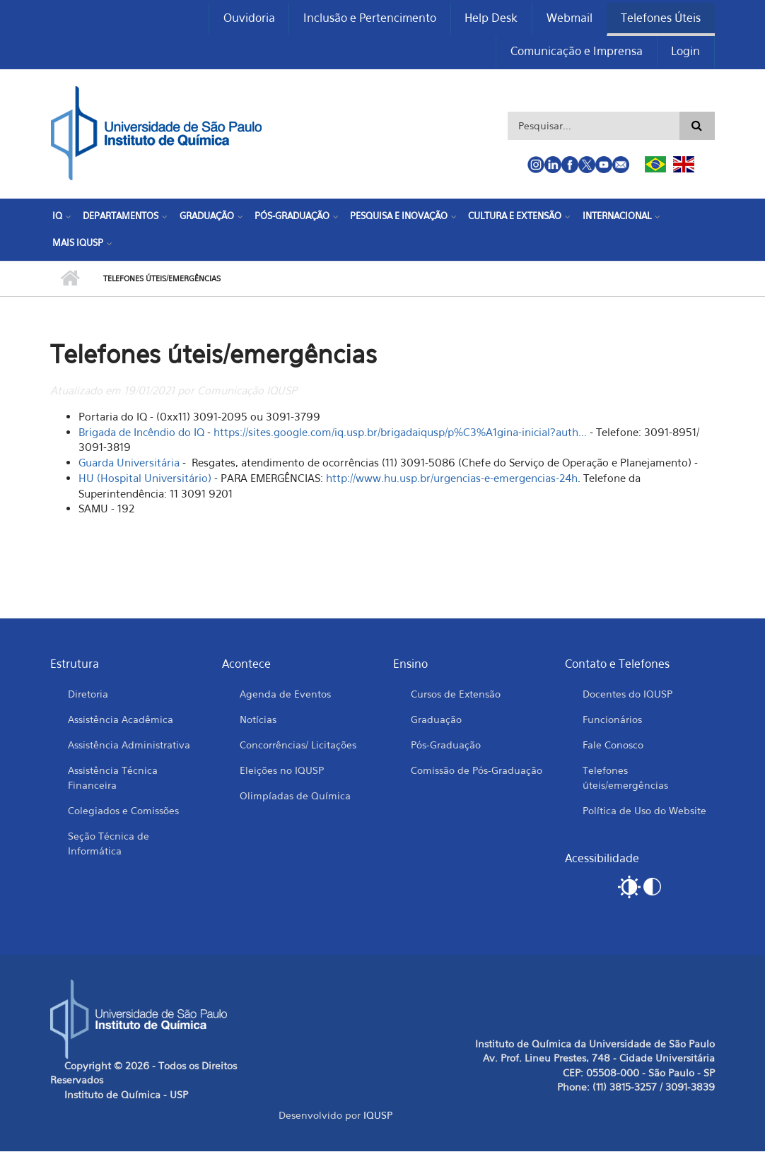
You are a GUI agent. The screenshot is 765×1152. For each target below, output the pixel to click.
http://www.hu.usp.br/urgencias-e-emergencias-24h (452, 479)
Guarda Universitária (129, 463)
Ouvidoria (247, 18)
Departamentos (120, 217)
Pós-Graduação (291, 217)
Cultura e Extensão (514, 217)
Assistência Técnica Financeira (113, 778)
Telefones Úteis (661, 18)
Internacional (615, 217)
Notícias (258, 720)
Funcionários (612, 720)
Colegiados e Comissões (123, 811)
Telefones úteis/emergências (625, 778)
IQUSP (377, 1116)
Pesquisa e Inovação (398, 217)
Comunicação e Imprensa (576, 52)
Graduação (206, 217)
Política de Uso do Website (644, 811)
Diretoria (88, 694)
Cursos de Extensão (456, 694)
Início (69, 280)
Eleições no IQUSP (282, 771)
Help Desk (490, 18)
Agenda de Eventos (285, 694)
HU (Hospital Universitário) (144, 479)
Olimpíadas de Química (295, 796)
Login (685, 52)
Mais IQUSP (77, 243)
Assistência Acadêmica (120, 720)
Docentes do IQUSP (627, 694)
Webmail (569, 18)
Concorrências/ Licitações (298, 745)
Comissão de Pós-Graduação (476, 771)
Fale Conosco (613, 745)
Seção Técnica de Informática (108, 843)
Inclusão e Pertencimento (368, 18)
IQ (57, 217)
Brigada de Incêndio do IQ (142, 432)
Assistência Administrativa (129, 745)
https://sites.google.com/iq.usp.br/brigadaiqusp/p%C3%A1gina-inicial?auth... (400, 432)
